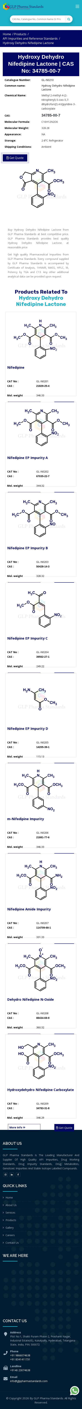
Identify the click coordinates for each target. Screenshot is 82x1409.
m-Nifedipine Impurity (25, 819)
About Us (11, 1205)
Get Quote (64, 1128)
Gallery (10, 1227)
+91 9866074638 (20, 1355)
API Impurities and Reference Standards (30, 39)
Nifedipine (15, 367)
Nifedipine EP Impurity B (27, 548)
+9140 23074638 (20, 1370)
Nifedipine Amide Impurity (29, 909)
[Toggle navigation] (77, 7)
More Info (17, 1127)
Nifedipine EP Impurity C (27, 638)
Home (7, 34)
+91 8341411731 (20, 1359)
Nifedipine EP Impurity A (27, 457)
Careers (10, 1235)
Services (10, 1212)
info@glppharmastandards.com (29, 1381)
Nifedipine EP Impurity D (27, 728)
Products (20, 34)
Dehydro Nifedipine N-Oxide (30, 999)
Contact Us (12, 1242)
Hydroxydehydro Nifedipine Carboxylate (40, 1089)
